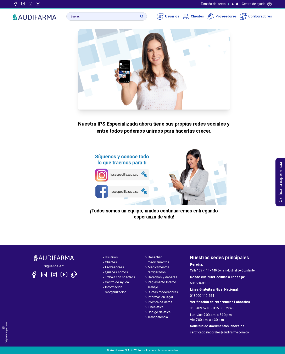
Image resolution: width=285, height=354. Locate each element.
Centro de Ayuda (115, 282)
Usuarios (168, 16)
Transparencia (156, 317)
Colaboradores (256, 16)
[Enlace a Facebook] (15, 4)
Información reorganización (114, 290)
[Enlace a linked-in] (23, 4)
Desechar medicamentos (156, 260)
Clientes (193, 16)
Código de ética (157, 312)
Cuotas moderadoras (161, 292)
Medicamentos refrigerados (156, 270)
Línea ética (153, 307)
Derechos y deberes (160, 277)
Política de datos (158, 302)
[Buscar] (142, 16)
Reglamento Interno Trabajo (160, 285)
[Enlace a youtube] (37, 4)
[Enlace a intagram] (30, 4)
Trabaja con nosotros (118, 277)
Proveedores (222, 16)
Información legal (158, 297)
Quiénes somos (115, 272)
